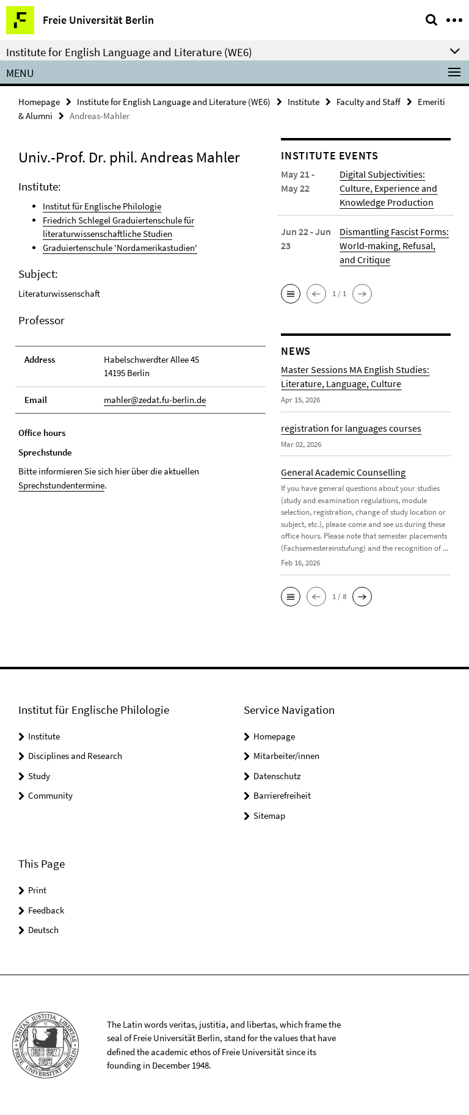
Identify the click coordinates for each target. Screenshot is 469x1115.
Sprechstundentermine (61, 485)
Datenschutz (276, 776)
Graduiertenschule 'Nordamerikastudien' (120, 247)
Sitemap (269, 815)
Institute (303, 101)
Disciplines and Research (75, 755)
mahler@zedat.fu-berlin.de (155, 399)
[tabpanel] (140, 374)
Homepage (39, 101)
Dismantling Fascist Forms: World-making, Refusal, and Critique (394, 245)
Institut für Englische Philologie (102, 206)
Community (50, 795)
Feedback (46, 910)
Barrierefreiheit (282, 795)
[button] (290, 293)
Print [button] (37, 890)
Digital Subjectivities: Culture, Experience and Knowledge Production (388, 188)
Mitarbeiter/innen (286, 755)
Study (39, 776)
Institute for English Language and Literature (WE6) (174, 101)
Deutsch (43, 929)
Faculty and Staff (368, 101)
